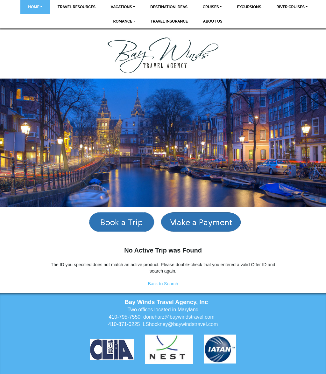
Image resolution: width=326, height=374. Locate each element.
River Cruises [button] (291, 7)
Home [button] (33, 7)
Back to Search (163, 283)
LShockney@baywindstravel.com (180, 324)
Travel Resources (77, 7)
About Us (213, 21)
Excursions (249, 7)
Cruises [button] (211, 7)
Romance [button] (122, 21)
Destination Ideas (169, 7)
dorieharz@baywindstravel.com (178, 317)
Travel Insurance (169, 21)
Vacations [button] (121, 7)
